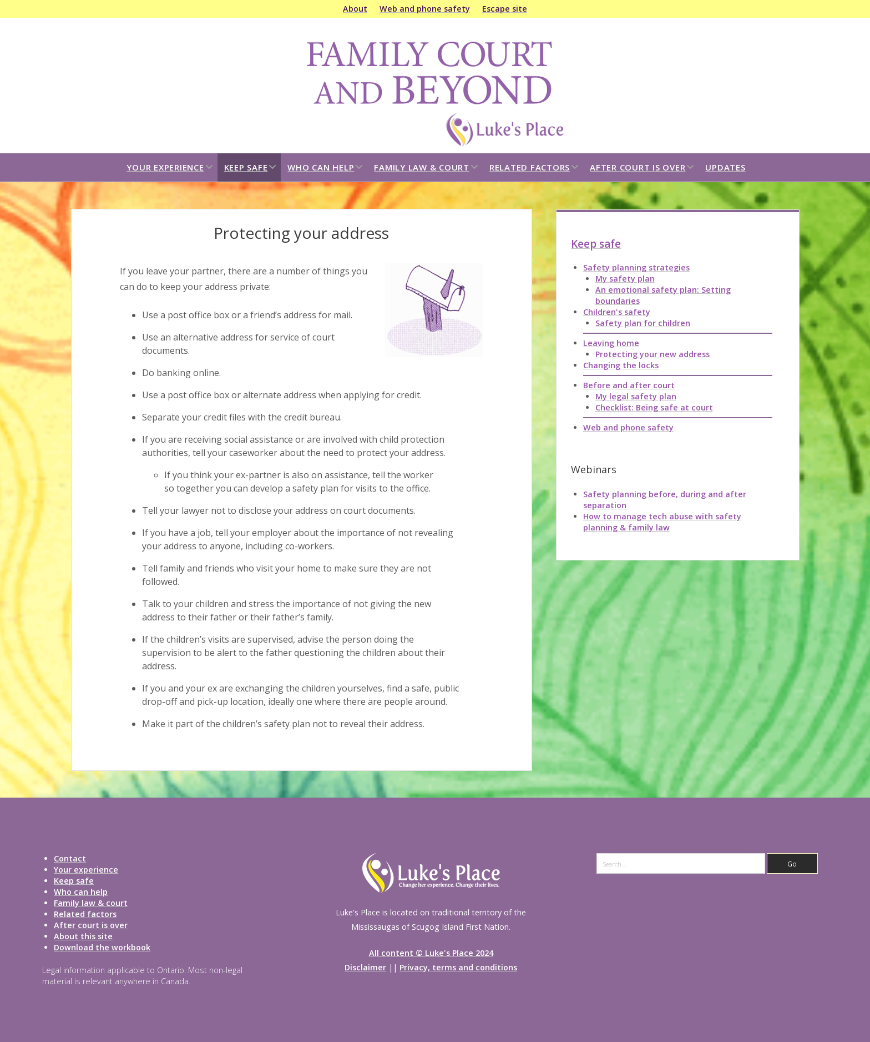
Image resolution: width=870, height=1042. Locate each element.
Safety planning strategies (636, 267)
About (355, 8)
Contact (70, 858)
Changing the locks (621, 365)
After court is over (637, 167)
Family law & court (421, 167)
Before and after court (629, 385)
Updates (725, 167)
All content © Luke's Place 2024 (431, 953)
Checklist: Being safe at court (654, 407)
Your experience (165, 167)
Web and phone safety (425, 8)
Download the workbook (102, 947)
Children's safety (616, 312)
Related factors (529, 167)
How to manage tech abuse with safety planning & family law (662, 522)
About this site (83, 936)
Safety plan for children (642, 323)
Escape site (504, 8)
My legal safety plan (635, 396)
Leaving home (611, 343)
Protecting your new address (652, 354)
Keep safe (246, 167)
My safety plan (625, 278)
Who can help (320, 167)
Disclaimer (365, 967)
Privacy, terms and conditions (458, 967)
